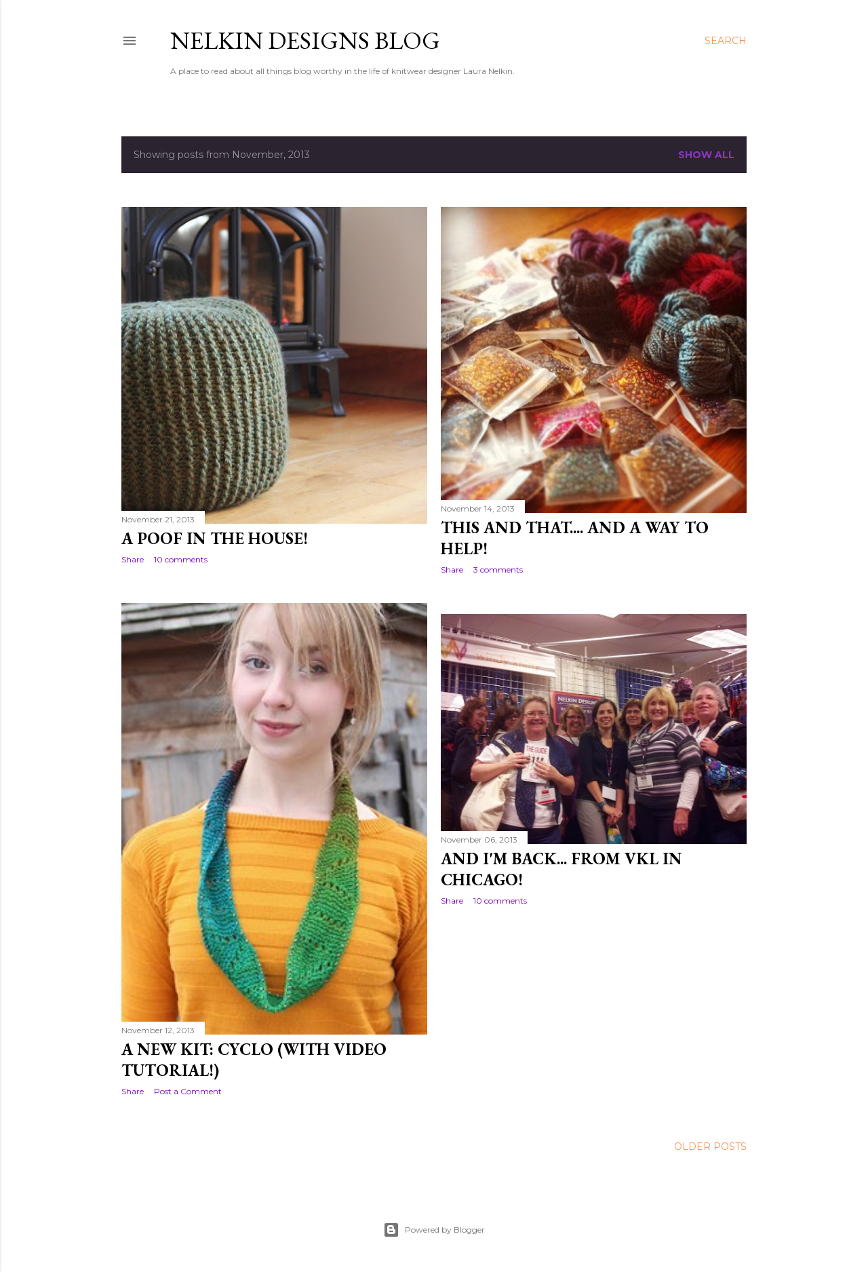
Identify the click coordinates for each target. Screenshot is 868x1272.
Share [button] (132, 559)
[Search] (726, 40)
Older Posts (710, 1146)
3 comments (498, 569)
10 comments (181, 559)
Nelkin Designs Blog (305, 40)
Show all (706, 155)
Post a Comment (188, 1091)
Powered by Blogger (434, 1230)
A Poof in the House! (214, 538)
